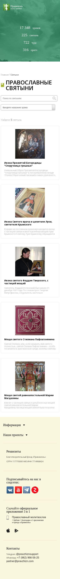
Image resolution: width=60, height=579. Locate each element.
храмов (30, 28)
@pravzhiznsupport (27, 554)
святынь (30, 35)
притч (30, 50)
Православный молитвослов (29, 517)
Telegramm (26, 490)
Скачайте (12, 508)
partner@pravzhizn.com (20, 561)
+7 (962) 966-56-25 (28, 557)
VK (10, 490)
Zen (35, 490)
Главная (5, 74)
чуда (30, 42)
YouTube (18, 490)
